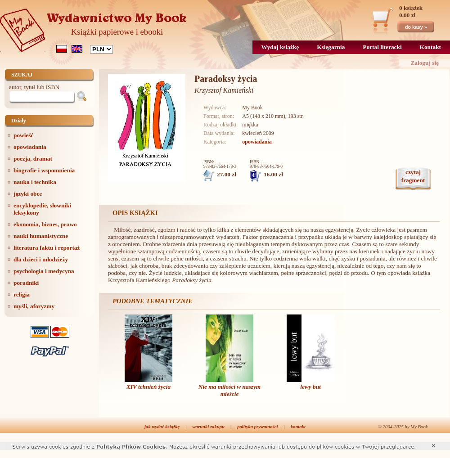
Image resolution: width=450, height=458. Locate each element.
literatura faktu (47, 247)
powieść (23, 135)
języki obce (28, 193)
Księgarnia (331, 47)
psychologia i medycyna (44, 271)
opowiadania (30, 147)
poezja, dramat (33, 158)
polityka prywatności (257, 426)
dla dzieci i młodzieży (41, 259)
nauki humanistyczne (41, 236)
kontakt (298, 426)
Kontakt (430, 47)
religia (22, 294)
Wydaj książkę (280, 47)
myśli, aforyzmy (34, 306)
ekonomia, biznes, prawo (45, 224)
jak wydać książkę (162, 426)
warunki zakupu (209, 426)
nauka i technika (35, 182)
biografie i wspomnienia (44, 170)
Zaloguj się (424, 62)
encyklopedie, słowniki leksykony (42, 209)
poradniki (26, 282)
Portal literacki (382, 47)
